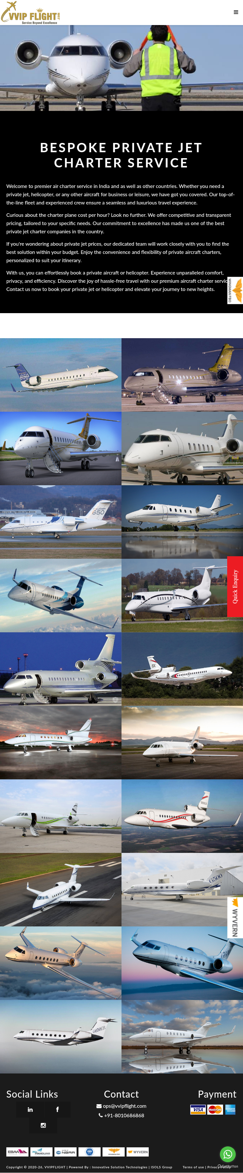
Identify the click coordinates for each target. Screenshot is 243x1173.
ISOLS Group (161, 1167)
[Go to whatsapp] (228, 1154)
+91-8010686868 (121, 1115)
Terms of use (194, 1167)
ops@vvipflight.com (121, 1106)
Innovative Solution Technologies (120, 1167)
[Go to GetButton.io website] (228, 1166)
